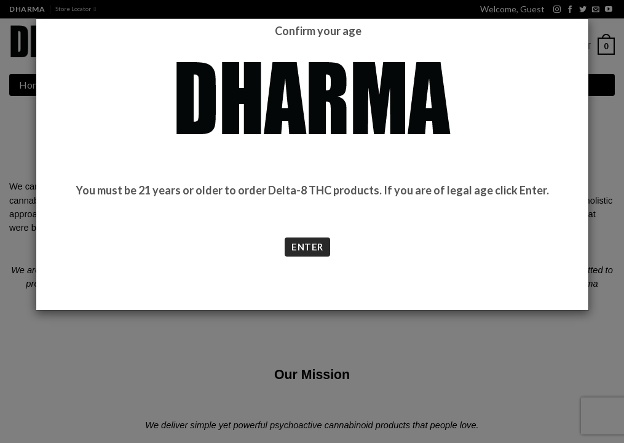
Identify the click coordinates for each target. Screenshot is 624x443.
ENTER (307, 246)
